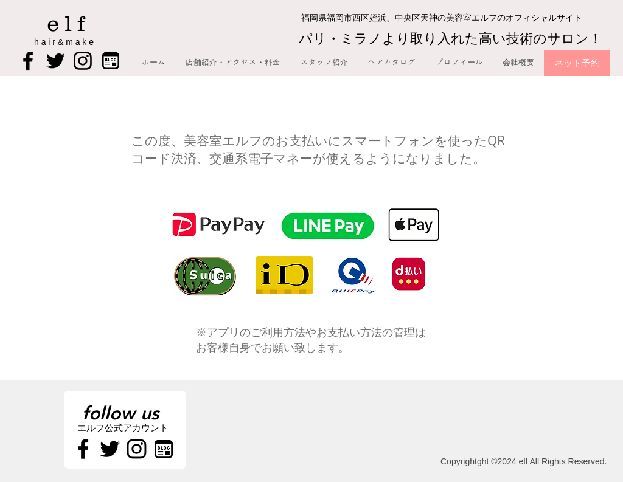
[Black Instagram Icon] (83, 61)
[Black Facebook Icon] (28, 61)
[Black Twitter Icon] (55, 61)
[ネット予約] (577, 63)
